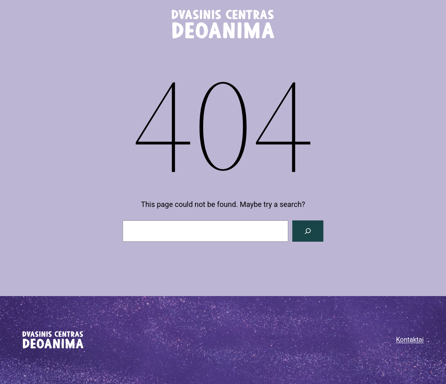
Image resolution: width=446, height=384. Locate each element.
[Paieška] (307, 231)
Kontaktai (410, 340)
